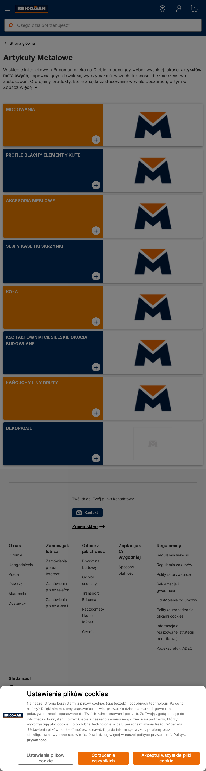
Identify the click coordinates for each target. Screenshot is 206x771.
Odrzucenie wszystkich (103, 758)
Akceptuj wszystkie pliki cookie (166, 758)
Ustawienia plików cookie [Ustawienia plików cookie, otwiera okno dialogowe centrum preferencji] (45, 758)
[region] (103, 728)
